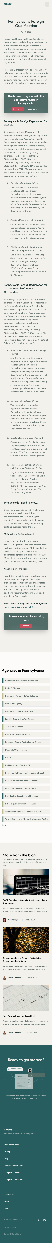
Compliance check (12, 1173)
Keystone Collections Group (17, 734)
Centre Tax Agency (13, 704)
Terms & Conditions (12, 1234)
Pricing (7, 1152)
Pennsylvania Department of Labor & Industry (25, 773)
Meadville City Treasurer (16, 750)
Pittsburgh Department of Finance (20, 804)
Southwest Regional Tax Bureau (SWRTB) (23, 811)
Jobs (6, 1209)
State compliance (11, 1145)
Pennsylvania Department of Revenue (21, 781)
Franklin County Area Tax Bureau (19, 719)
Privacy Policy (10, 1227)
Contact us (8, 1195)
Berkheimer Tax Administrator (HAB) (21, 681)
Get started (17, 109)
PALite (8, 758)
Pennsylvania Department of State (20, 607)
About (6, 1202)
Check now (26, 626)
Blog (6, 1159)
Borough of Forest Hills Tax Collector (21, 696)
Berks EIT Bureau (12, 688)
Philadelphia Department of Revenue (21, 796)
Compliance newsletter (14, 1180)
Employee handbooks (13, 1166)
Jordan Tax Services (14, 727)
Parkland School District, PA (17, 765)
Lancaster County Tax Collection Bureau (23, 742)
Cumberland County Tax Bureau (19, 711)
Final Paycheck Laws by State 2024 (19, 1016)
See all (4, 825)
